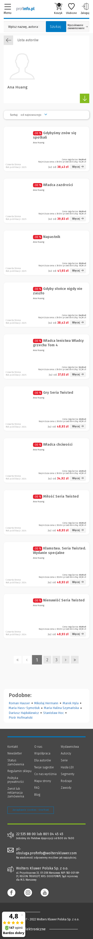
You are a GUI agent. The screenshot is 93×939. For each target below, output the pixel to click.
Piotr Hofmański (20, 717)
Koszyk (58, 8)
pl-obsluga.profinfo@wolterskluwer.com (46, 851)
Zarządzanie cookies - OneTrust (30, 809)
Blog (37, 794)
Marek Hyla (71, 703)
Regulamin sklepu (19, 771)
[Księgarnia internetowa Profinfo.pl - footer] (27, 912)
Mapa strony (42, 781)
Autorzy (66, 753)
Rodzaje (66, 781)
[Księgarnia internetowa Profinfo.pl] (25, 8)
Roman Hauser (19, 703)
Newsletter (14, 753)
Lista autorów (21, 40)
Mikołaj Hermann (46, 703)
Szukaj (55, 26)
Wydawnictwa (70, 746)
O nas (38, 746)
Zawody (66, 787)
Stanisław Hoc (53, 713)
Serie (64, 760)
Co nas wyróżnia (45, 774)
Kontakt (12, 746)
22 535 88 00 (26, 834)
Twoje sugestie (44, 767)
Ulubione (71, 8)
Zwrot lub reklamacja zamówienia (15, 792)
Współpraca (42, 753)
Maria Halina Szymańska (61, 708)
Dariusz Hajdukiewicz (24, 713)
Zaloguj (85, 8)
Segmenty (67, 774)
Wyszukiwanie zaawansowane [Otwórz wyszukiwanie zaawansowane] (77, 27)
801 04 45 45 (53, 834)
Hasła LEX (67, 767)
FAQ (36, 787)
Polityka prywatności (15, 780)
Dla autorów (42, 760)
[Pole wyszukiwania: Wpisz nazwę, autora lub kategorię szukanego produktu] (23, 26)
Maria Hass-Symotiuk (24, 708)
